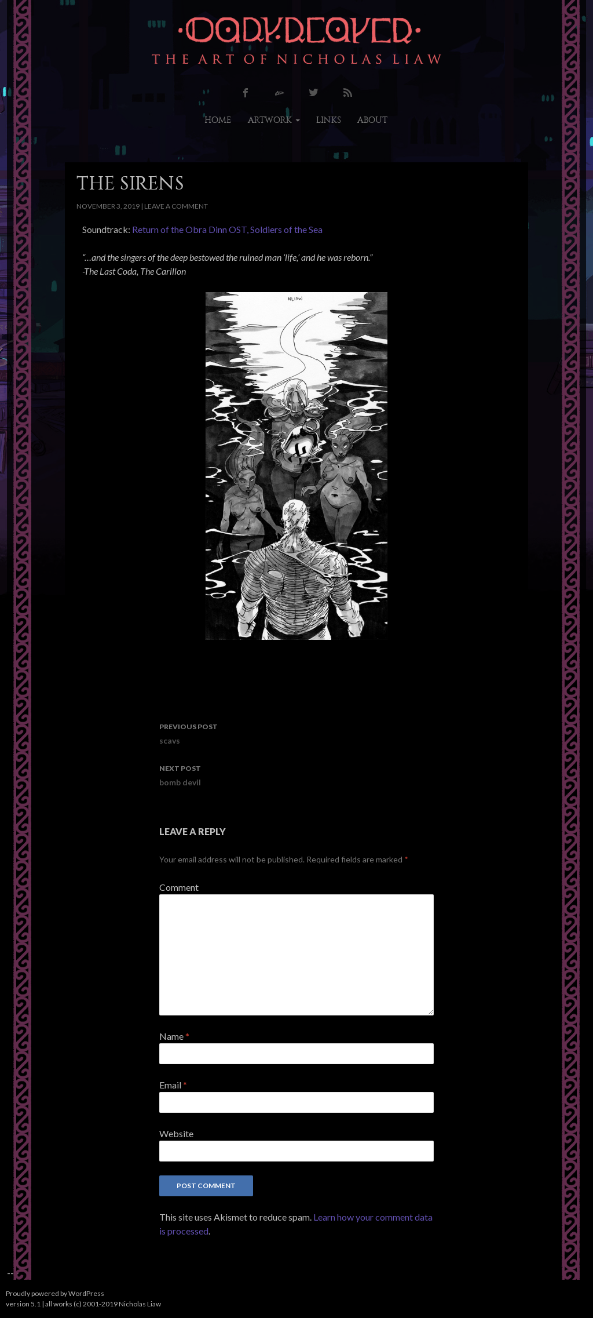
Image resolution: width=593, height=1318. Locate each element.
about (372, 120)
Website (176, 1133)
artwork (270, 120)
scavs (296, 732)
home (218, 120)
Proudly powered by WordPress (55, 1293)
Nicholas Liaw (140, 1303)
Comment (179, 887)
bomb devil (296, 774)
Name (174, 1036)
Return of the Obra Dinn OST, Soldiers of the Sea (227, 229)
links (328, 120)
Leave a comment (176, 206)
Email (173, 1084)
